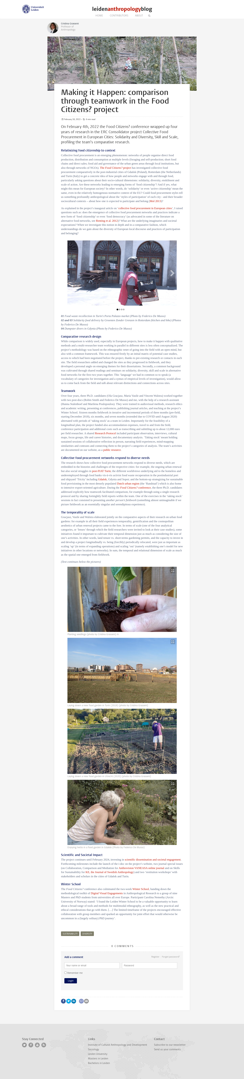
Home (99, 15)
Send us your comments (167, 1049)
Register (155, 956)
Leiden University (97, 1054)
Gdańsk (102, 479)
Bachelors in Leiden (99, 1063)
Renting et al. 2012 (107, 220)
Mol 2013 (155, 201)
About (139, 15)
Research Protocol (105, 433)
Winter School (141, 889)
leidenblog (122, 9)
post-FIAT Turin (101, 471)
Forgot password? (171, 956)
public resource (112, 450)
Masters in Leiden (98, 1058)
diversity (87, 933)
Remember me (73, 973)
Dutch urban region (128, 483)
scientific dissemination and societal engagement (153, 859)
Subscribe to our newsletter (170, 1045)
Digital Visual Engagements (107, 893)
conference (135, 487)
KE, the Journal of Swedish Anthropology (110, 872)
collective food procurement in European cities (145, 208)
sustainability (70, 933)
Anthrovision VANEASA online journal (141, 868)
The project (115, 167)
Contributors (119, 15)
